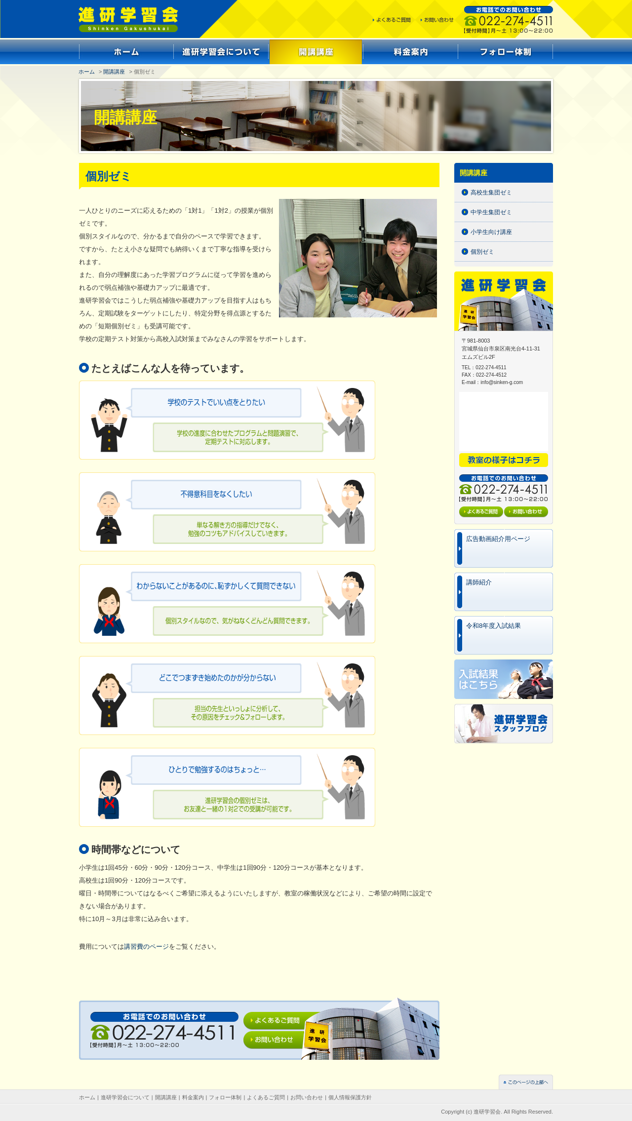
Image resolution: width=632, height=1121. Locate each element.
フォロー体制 (225, 1097)
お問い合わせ (306, 1097)
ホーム (87, 72)
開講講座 (114, 72)
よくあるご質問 (266, 1097)
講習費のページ (146, 946)
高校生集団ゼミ (491, 192)
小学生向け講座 (491, 232)
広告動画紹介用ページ (498, 538)
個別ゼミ (482, 251)
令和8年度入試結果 (493, 625)
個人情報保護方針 (350, 1097)
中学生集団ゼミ (491, 212)
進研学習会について (125, 1097)
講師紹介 (479, 582)
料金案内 (193, 1097)
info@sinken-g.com (501, 382)
